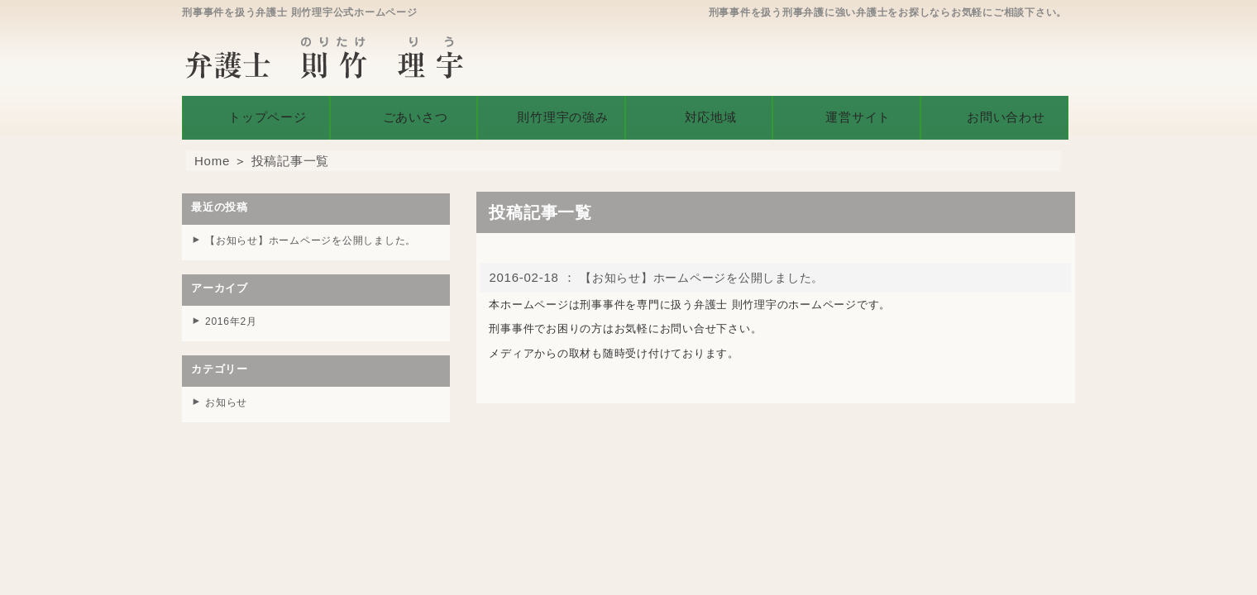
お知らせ (228, 395)
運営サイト (846, 114)
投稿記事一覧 (290, 155)
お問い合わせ (994, 114)
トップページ (256, 114)
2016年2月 (232, 315)
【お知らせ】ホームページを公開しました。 (710, 271)
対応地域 (699, 114)
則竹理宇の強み (550, 114)
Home (212, 155)
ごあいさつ (404, 114)
